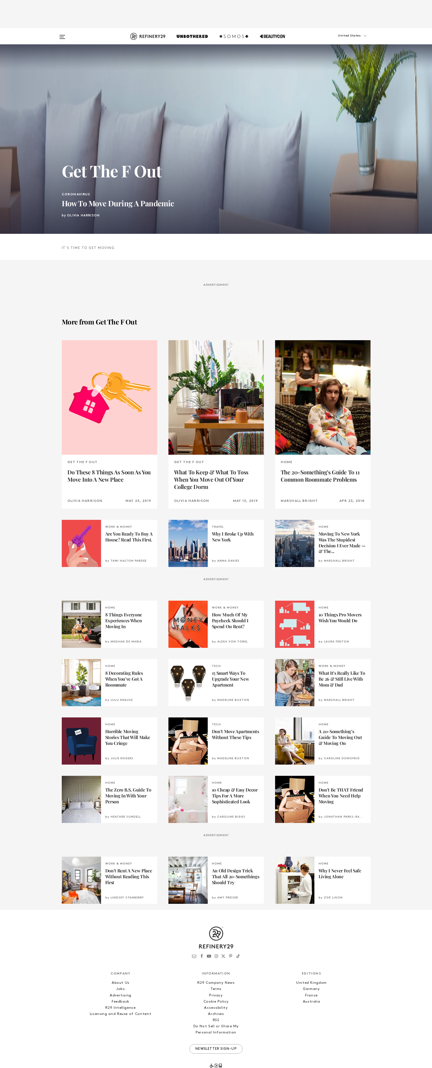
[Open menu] (62, 34)
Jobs (120, 962)
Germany (311, 962)
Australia (311, 974)
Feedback (120, 974)
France (311, 968)
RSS (216, 992)
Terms (216, 962)
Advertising (120, 968)
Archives (216, 986)
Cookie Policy (216, 974)
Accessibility (216, 980)
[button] (342, 41)
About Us (120, 955)
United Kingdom (311, 955)
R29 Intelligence (120, 980)
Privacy (216, 968)
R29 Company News (215, 955)
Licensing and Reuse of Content (121, 986)
